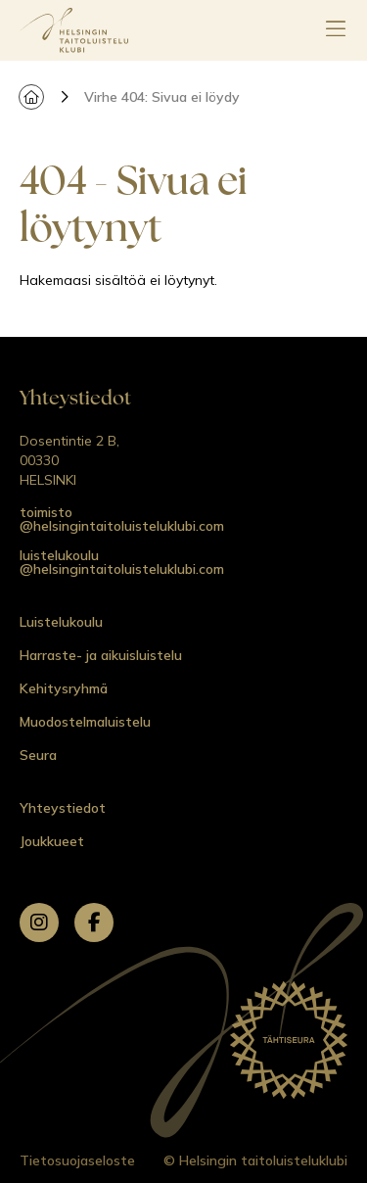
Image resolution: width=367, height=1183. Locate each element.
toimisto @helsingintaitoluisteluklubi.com (122, 519)
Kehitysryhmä (64, 688)
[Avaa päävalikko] (335, 30)
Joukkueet (52, 841)
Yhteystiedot (63, 808)
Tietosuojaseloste (77, 1160)
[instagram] (39, 922)
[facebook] (94, 922)
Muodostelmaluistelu (85, 722)
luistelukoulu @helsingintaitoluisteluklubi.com (122, 562)
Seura (38, 755)
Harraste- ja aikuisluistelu (101, 655)
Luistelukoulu (61, 622)
